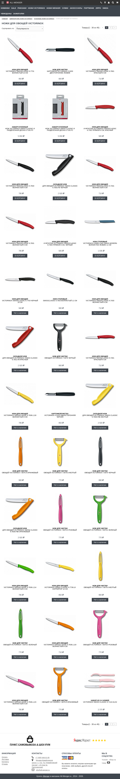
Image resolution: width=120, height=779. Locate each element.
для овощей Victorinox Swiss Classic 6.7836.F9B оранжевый (20, 530)
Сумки (65, 8)
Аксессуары (76, 8)
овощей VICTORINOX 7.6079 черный (59, 357)
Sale (13, 8)
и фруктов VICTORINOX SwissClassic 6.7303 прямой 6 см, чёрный (60, 243)
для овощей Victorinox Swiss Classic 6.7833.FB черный (59, 185)
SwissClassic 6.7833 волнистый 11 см (60, 300)
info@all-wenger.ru (43, 770)
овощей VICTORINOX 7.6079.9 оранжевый (60, 701)
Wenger (46, 776)
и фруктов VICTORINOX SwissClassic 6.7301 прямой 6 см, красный (100, 128)
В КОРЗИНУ (20, 84)
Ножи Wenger (53, 8)
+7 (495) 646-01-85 (42, 758)
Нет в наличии (20, 313)
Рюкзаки (22, 8)
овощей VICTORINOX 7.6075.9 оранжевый (20, 472)
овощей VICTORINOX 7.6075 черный (100, 472)
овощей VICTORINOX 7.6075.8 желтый (100, 586)
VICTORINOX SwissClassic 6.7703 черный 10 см (20, 300)
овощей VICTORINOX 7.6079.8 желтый (60, 472)
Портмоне (89, 8)
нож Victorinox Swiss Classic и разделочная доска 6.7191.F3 (20, 128)
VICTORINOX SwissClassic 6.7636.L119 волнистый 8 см (60, 644)
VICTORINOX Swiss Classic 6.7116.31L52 (100, 701)
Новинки (5, 8)
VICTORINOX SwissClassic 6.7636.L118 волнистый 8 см (20, 415)
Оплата (4, 757)
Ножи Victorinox (36, 8)
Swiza (105, 8)
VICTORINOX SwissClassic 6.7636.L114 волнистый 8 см (20, 587)
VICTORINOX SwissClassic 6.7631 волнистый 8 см (20, 243)
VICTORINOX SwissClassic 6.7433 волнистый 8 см (100, 300)
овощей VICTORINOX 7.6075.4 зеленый (20, 644)
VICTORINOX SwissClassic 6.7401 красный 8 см (100, 358)
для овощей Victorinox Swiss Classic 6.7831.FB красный (20, 358)
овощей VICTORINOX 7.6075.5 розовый (60, 529)
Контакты (5, 762)
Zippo (98, 8)
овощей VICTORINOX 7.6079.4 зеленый (100, 529)
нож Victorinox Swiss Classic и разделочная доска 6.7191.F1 (60, 128)
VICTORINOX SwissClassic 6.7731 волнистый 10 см (20, 71)
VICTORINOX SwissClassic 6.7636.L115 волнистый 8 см (20, 702)
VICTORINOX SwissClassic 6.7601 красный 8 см (100, 71)
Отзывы (5, 764)
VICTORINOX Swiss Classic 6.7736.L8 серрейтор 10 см (60, 587)
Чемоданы (6, 14)
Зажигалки (18, 14)
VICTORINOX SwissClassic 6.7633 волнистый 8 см (20, 185)
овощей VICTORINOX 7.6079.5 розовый (100, 644)
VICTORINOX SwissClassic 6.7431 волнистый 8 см (100, 185)
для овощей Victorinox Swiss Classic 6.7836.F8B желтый (100, 415)
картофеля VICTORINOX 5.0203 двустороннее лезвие (60, 71)
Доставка (5, 759)
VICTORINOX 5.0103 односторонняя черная (60, 415)
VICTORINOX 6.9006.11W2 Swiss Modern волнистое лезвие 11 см (100, 243)
